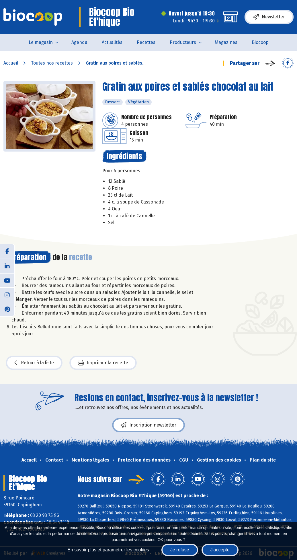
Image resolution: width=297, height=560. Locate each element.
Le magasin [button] (41, 42)
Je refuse (179, 549)
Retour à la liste (34, 363)
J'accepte (220, 549)
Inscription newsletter (148, 425)
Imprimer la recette (103, 363)
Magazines (226, 42)
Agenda (79, 42)
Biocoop (260, 42)
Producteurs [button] (183, 42)
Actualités (112, 42)
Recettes (146, 42)
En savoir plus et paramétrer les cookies (108, 549)
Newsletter (269, 17)
